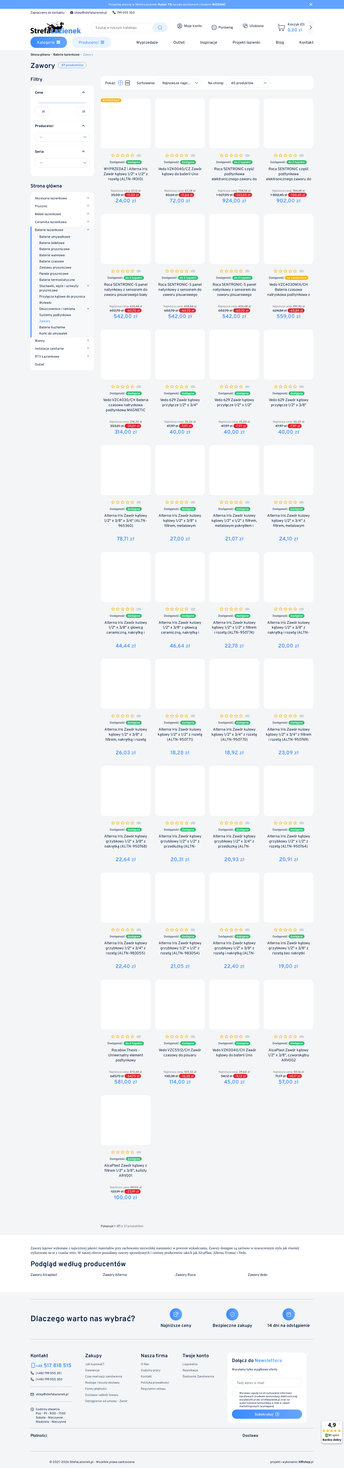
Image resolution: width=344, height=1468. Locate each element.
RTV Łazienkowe (47, 356)
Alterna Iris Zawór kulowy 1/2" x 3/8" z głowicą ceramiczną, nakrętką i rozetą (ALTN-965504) (125, 630)
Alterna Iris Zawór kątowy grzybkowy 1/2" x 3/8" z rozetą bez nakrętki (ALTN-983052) (288, 950)
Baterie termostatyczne (57, 279)
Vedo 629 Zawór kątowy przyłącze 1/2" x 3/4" (180, 402)
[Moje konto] (189, 26)
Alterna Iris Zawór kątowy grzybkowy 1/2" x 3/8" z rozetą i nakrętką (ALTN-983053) (234, 950)
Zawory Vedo (257, 1274)
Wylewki (45, 302)
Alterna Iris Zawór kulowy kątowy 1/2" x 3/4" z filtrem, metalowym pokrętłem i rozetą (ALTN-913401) (288, 525)
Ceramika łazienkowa (50, 222)
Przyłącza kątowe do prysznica (62, 296)
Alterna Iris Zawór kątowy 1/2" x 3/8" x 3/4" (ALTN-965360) (125, 520)
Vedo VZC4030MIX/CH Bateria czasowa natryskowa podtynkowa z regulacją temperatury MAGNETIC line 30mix (288, 294)
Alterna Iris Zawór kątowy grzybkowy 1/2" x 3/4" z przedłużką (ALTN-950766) (234, 844)
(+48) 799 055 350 (49, 1379)
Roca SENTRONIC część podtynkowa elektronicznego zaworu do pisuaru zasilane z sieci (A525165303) (234, 179)
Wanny (40, 340)
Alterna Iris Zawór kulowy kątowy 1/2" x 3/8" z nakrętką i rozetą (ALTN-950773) (288, 630)
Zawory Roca (185, 1274)
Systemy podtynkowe (55, 314)
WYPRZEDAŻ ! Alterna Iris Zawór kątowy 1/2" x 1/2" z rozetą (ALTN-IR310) (126, 174)
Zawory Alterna (115, 1274)
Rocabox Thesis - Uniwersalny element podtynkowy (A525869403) (125, 1058)
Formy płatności (96, 1388)
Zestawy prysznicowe (55, 267)
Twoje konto (196, 1355)
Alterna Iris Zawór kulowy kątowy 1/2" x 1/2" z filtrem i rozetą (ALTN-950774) (234, 627)
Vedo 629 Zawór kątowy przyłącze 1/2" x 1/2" (234, 402)
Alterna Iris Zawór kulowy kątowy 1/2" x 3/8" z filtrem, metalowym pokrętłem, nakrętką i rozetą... (180, 525)
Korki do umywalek (53, 333)
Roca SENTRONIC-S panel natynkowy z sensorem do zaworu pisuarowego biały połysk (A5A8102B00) (125, 292)
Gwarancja (92, 1370)
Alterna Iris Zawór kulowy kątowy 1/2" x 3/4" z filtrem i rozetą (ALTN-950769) (288, 734)
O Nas (145, 1364)
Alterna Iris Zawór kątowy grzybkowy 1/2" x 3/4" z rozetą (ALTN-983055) (125, 948)
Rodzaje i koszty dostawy (102, 1382)
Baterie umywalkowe (54, 236)
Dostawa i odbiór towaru (101, 1394)
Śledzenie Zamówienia (198, 1376)
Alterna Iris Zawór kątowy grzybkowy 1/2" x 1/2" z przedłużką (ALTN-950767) (180, 844)
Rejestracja (190, 1370)
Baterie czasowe (51, 261)
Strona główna (46, 185)
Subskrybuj (267, 1414)
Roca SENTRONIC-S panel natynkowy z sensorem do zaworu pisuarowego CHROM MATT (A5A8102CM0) (180, 294)
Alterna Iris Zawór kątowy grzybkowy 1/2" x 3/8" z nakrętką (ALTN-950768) (125, 841)
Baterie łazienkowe (49, 230)
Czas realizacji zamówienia (103, 1376)
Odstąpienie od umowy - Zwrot (106, 1401)
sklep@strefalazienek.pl (88, 12)
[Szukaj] (122, 27)
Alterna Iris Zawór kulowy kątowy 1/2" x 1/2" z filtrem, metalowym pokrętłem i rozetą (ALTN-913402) (234, 523)
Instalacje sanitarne (49, 348)
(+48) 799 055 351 (48, 1373)
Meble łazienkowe (48, 214)
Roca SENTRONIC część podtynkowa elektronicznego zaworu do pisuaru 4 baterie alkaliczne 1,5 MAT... (288, 179)
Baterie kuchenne (52, 327)
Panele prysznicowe (53, 273)
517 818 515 (54, 1365)
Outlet (39, 364)
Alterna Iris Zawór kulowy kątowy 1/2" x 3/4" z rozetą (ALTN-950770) (234, 734)
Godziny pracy (150, 1370)
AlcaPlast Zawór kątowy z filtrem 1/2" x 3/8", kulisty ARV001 (125, 1170)
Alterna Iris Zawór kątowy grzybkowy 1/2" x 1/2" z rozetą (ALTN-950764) (288, 841)
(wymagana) (268, 1399)
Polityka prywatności (155, 1382)
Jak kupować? (94, 1364)
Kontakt (146, 1376)
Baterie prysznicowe (54, 248)
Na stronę (215, 83)
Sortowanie (145, 83)
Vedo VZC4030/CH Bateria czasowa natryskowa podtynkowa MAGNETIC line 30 (125, 407)
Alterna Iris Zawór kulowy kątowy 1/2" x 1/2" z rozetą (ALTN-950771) (180, 734)
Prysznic (41, 206)
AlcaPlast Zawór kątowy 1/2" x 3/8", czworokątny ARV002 (288, 1055)
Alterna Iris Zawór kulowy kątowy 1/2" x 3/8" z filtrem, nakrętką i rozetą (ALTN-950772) (125, 737)
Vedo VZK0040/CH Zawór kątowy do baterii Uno (234, 1053)
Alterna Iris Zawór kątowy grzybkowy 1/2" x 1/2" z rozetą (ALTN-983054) (180, 948)
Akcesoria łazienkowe (51, 198)
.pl (306, 1461)
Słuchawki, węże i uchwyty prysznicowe (59, 288)
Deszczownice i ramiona (57, 308)
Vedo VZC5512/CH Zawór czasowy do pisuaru (180, 1053)
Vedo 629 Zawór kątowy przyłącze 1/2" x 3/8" (288, 402)
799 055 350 (123, 12)
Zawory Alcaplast (43, 1274)
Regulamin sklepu (153, 1388)
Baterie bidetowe (51, 242)
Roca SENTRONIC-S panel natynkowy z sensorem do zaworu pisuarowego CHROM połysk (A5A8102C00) (234, 294)
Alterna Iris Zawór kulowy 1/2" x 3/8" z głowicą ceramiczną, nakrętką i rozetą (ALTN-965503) (180, 630)
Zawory (44, 321)
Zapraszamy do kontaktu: (47, 12)
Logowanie (190, 1364)
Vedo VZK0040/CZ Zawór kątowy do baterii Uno (180, 171)
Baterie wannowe (52, 255)
